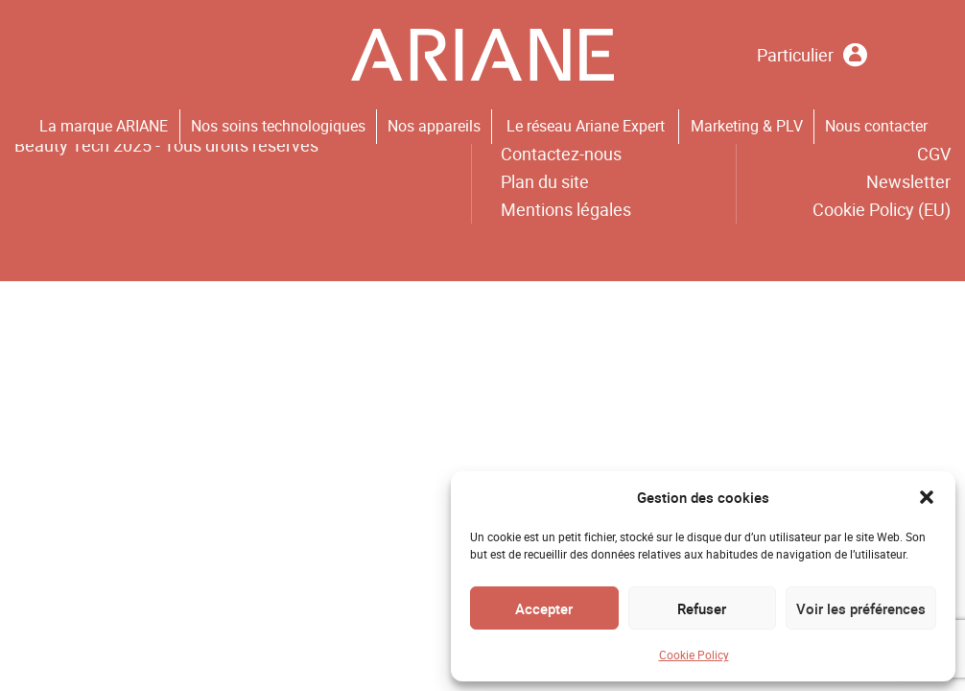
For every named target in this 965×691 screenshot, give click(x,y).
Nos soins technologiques (278, 125)
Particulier (812, 55)
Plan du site (545, 181)
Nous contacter (876, 125)
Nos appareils (434, 125)
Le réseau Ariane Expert (585, 125)
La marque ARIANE (103, 125)
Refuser (701, 608)
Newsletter (908, 181)
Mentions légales (566, 209)
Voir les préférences (861, 608)
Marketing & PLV (747, 125)
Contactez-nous (561, 153)
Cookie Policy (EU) (881, 209)
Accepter (544, 608)
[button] (926, 497)
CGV (934, 153)
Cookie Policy (694, 654)
